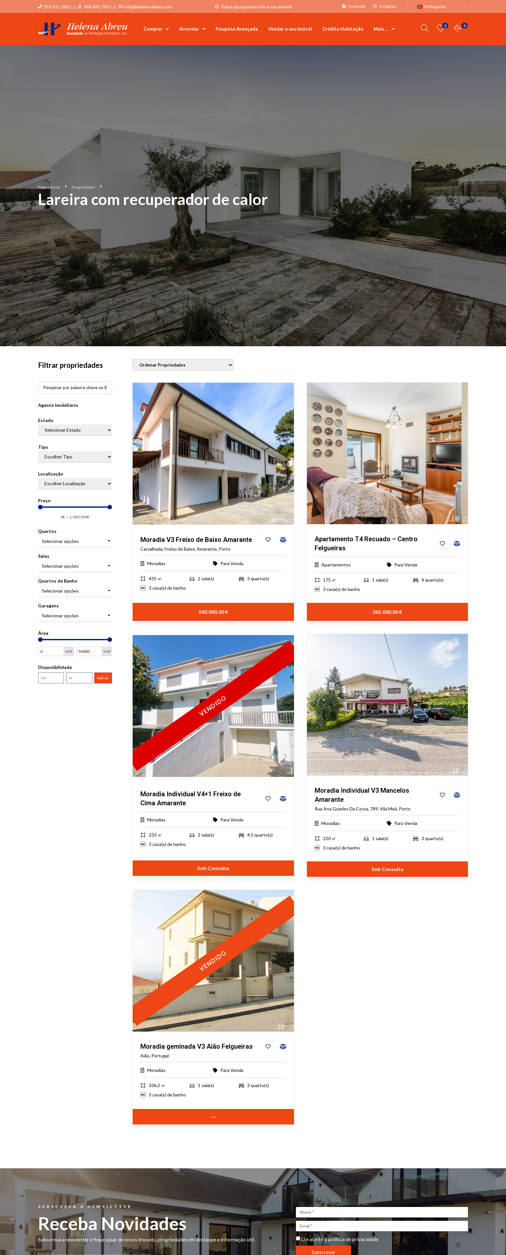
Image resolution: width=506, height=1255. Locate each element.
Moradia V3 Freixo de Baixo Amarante (196, 540)
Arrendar (192, 29)
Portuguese (431, 6)
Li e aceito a (339, 1239)
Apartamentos (336, 565)
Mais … (384, 29)
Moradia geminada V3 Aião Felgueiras (196, 1047)
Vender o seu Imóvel (290, 29)
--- (213, 1117)
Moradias (156, 563)
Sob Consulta (213, 868)
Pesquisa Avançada (237, 29)
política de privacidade (353, 1239)
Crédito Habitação (342, 29)
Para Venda (231, 563)
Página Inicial (49, 187)
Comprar (156, 29)
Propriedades (83, 187)
